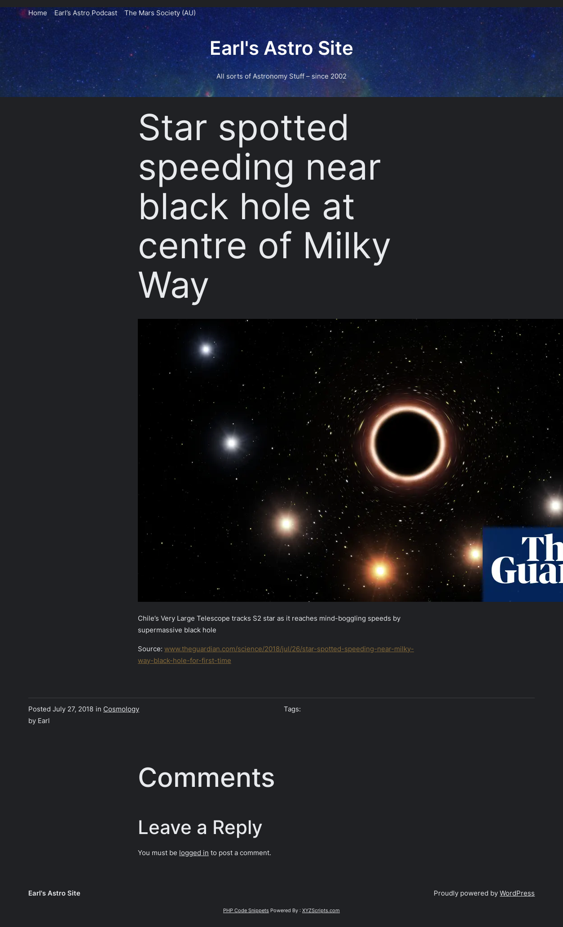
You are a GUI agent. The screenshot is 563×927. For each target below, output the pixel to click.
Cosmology (121, 709)
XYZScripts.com (321, 910)
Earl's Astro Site (281, 48)
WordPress (517, 893)
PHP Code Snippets (246, 910)
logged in (194, 852)
